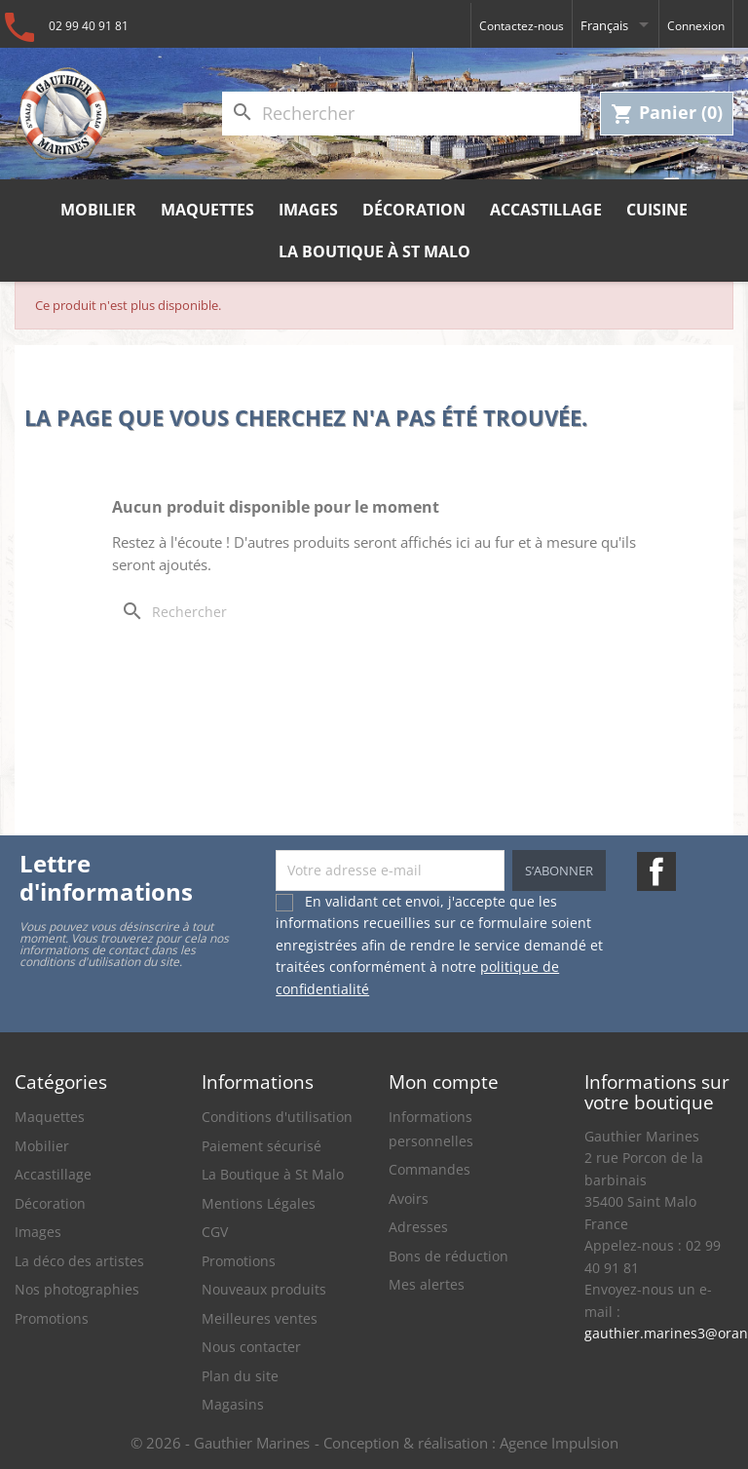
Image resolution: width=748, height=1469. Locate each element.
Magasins (233, 1404)
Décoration (414, 209)
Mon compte (444, 1081)
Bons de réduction (448, 1256)
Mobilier (98, 209)
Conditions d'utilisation (277, 1116)
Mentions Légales (259, 1203)
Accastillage (546, 209)
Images (308, 209)
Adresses (418, 1227)
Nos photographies (77, 1289)
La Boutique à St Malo (374, 251)
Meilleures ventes (260, 1318)
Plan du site (240, 1376)
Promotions (52, 1318)
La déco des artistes (79, 1261)
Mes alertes (427, 1284)
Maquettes (207, 209)
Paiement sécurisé (261, 1146)
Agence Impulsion (559, 1442)
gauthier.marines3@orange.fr (658, 1333)
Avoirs (409, 1198)
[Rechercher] (401, 114)
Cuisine (657, 209)
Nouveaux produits (264, 1289)
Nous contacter (251, 1346)
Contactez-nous (521, 26)
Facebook (656, 871)
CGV (215, 1231)
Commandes (429, 1169)
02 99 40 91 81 (89, 26)
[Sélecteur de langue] (615, 25)
